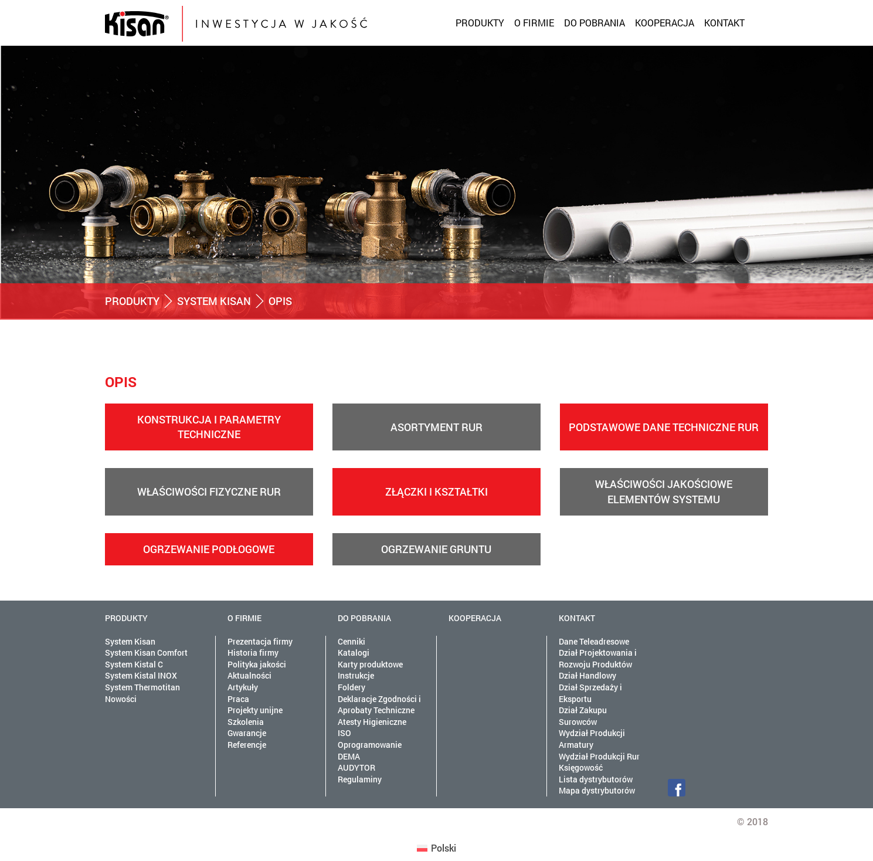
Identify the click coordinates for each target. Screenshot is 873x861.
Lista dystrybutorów (596, 779)
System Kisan (214, 301)
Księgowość (581, 767)
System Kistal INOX (141, 675)
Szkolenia (245, 721)
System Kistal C (134, 664)
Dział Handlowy (587, 675)
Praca (238, 698)
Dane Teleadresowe (594, 641)
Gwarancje (246, 732)
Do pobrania (594, 22)
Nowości (121, 698)
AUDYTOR (356, 767)
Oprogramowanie (370, 744)
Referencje (246, 744)
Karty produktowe (370, 664)
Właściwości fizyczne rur (209, 491)
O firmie (534, 22)
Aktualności (249, 675)
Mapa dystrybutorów (597, 790)
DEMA (349, 756)
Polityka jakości (256, 664)
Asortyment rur (436, 427)
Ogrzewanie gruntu (436, 549)
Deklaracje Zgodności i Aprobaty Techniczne (379, 704)
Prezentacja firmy (260, 641)
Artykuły (242, 687)
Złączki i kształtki (436, 491)
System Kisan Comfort (146, 652)
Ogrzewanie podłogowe (208, 549)
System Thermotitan (142, 687)
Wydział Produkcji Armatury (592, 738)
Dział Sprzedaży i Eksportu (590, 693)
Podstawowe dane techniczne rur (664, 427)
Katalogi (353, 652)
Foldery (351, 687)
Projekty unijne (255, 710)
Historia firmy (252, 652)
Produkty (480, 22)
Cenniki (351, 641)
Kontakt (724, 22)
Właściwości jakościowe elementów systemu (663, 491)
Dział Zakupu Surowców (583, 715)
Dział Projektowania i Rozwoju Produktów (598, 658)
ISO (344, 732)
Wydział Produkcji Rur (599, 756)
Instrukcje (356, 675)
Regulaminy (360, 779)
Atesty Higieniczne (372, 721)
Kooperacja (664, 22)
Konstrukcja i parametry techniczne (209, 426)
